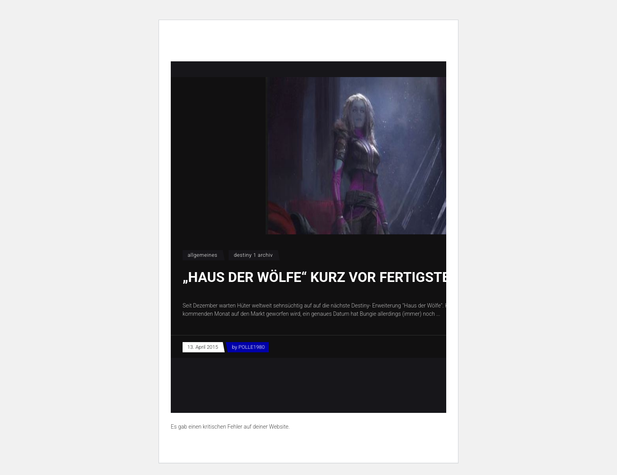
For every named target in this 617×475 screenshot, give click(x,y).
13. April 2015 (202, 347)
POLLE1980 (251, 347)
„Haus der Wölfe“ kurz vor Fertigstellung (338, 277)
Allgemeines (203, 255)
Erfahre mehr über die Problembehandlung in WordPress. (239, 445)
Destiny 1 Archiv (253, 255)
